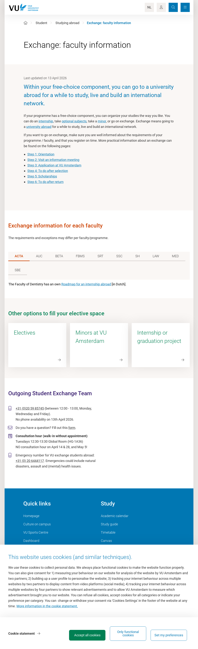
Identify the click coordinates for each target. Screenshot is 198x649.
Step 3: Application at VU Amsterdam (54, 165)
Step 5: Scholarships (42, 176)
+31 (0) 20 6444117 (30, 461)
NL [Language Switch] (149, 7)
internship (46, 121)
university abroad (38, 127)
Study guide (109, 524)
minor (102, 121)
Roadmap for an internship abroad (86, 284)
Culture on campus (37, 524)
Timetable (108, 532)
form (71, 428)
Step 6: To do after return (45, 182)
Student (41, 23)
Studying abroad (67, 23)
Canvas (106, 541)
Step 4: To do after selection (47, 171)
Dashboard (31, 541)
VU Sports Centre (35, 532)
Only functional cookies (128, 633)
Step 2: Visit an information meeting (53, 160)
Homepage (31, 516)
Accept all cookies (87, 635)
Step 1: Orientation (40, 154)
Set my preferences (168, 635)
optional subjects (74, 121)
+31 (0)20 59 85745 (30, 408)
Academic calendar (114, 516)
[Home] (25, 23)
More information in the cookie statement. (47, 606)
